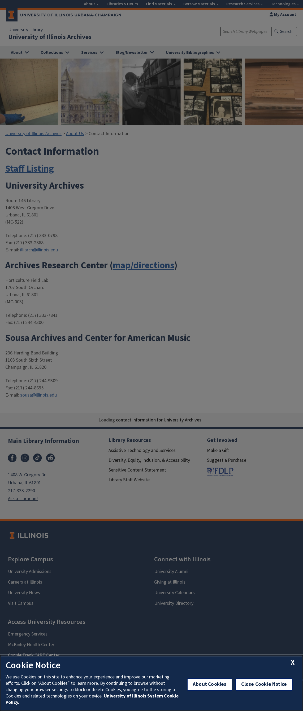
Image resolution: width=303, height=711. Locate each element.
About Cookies (209, 684)
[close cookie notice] (293, 662)
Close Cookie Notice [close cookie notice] (264, 684)
